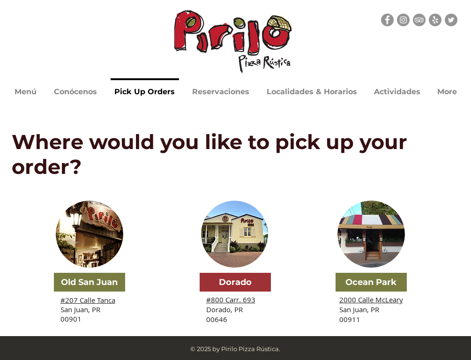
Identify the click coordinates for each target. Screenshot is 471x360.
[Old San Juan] (89, 282)
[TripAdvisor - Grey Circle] (419, 20)
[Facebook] (387, 20)
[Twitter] (451, 20)
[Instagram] (403, 20)
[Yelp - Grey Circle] (435, 20)
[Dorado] (235, 282)
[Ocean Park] (371, 282)
